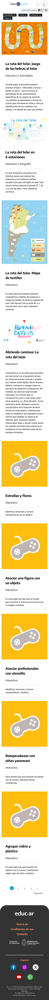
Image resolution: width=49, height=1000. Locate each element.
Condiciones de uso (22, 929)
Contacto (22, 934)
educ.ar (10, 987)
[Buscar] (37, 4)
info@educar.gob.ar (31, 995)
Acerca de (22, 924)
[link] (44, 4)
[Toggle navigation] (2, 1)
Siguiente (39, 893)
